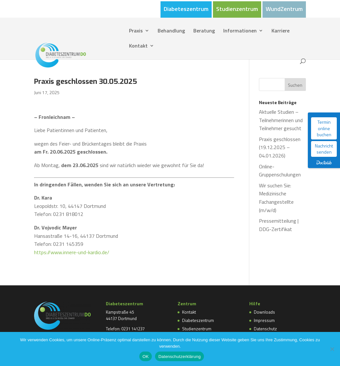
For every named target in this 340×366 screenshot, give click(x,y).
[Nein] (332, 349)
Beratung (204, 31)
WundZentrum (284, 9)
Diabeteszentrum (186, 9)
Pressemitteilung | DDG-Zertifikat (279, 225)
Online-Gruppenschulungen (280, 171)
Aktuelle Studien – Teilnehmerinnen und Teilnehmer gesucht (281, 120)
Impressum (264, 320)
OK (145, 356)
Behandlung (171, 31)
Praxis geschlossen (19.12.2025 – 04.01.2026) (279, 147)
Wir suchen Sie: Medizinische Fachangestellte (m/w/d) (276, 198)
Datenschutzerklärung (179, 356)
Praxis (136, 31)
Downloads (264, 312)
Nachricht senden (324, 149)
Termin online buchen (324, 128)
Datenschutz (265, 329)
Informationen (240, 31)
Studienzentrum (237, 9)
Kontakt (138, 46)
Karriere (280, 31)
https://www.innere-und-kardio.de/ (71, 252)
